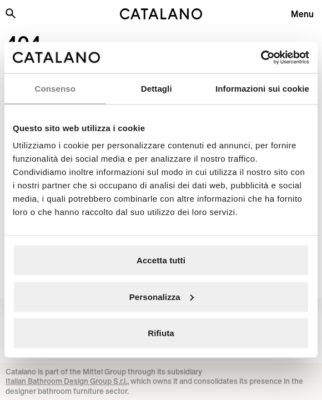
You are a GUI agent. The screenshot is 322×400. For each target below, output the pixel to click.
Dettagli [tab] (156, 88)
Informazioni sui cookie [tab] (262, 88)
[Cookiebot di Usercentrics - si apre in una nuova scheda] (260, 58)
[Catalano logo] (161, 13)
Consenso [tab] (55, 88)
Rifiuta (161, 333)
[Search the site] (11, 13)
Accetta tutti (161, 260)
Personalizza (161, 296)
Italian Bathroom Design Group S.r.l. (66, 381)
